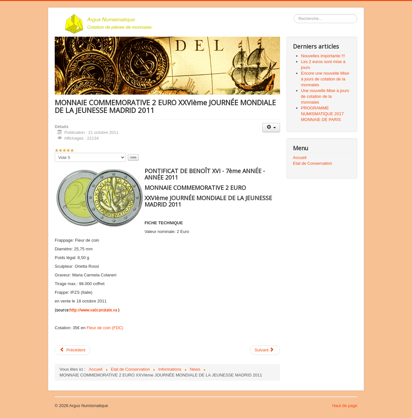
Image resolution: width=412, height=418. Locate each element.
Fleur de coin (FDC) (105, 327)
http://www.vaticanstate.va (93, 310)
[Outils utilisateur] (271, 127)
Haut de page (344, 405)
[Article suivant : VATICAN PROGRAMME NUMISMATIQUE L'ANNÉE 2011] (265, 350)
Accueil (299, 157)
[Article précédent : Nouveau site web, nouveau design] (72, 350)
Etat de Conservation (312, 163)
